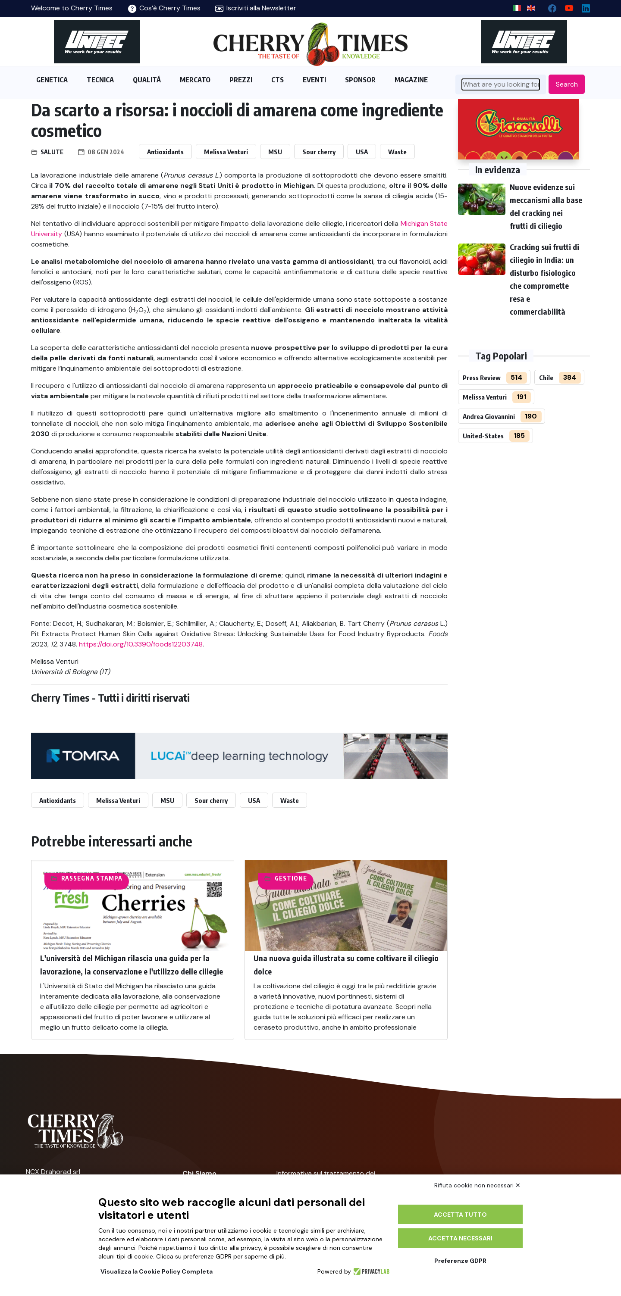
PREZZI (240, 79)
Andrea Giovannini (489, 416)
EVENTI (314, 79)
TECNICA (100, 79)
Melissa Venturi (226, 152)
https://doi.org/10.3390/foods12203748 (141, 644)
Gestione (291, 878)
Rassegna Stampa (91, 878)
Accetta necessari (460, 1238)
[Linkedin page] (582, 6)
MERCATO (195, 79)
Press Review (482, 377)
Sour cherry (319, 152)
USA (362, 152)
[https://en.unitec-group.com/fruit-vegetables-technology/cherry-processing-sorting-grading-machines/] (97, 41)
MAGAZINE (411, 79)
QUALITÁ (147, 79)
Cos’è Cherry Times (164, 7)
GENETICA (52, 79)
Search (567, 84)
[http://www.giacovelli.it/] (518, 129)
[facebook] (548, 6)
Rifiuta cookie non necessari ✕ (477, 1185)
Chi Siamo (199, 1173)
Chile (546, 377)
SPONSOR (360, 79)
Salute (52, 152)
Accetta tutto (460, 1214)
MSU (275, 152)
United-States (483, 436)
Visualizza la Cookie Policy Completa (156, 1271)
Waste (397, 152)
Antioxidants (165, 152)
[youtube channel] (565, 6)
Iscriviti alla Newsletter (255, 7)
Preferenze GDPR (460, 1261)
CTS (277, 79)
